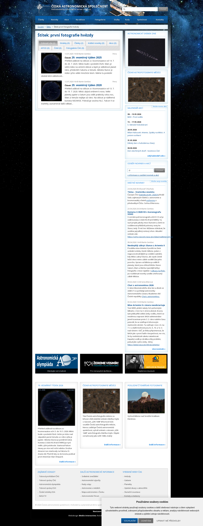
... (62, 76)
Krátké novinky (136, 182)
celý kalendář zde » (156, 155)
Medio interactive (87, 515)
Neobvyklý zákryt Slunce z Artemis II (146, 245)
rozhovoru (150, 200)
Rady (127, 19)
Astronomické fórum (90, 496)
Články (41, 19)
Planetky (128, 484)
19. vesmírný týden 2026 (50, 385)
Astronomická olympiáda (49, 484)
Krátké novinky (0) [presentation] (96, 43)
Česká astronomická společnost (55, 505)
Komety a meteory (132, 496)
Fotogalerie (100, 19)
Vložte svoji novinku (159, 181)
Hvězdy (127, 476)
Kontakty (160, 19)
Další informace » (67, 461)
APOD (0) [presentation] (45, 48)
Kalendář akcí (135, 108)
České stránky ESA (47, 492)
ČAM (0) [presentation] (57, 48)
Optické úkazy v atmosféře (135, 488)
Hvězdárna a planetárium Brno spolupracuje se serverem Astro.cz (99, 505)
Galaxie (127, 480)
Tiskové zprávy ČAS (47, 480)
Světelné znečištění (90, 476)
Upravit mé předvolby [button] (168, 520)
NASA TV (42, 496)
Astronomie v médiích (91, 488)
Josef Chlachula (148, 189)
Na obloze (80, 19)
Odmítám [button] (146, 520)
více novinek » (158, 349)
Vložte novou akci (160, 106)
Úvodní (41, 27)
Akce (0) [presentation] (112, 43)
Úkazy (114, 54)
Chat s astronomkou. (151, 296)
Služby (117, 19)
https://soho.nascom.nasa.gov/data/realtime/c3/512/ (150, 236)
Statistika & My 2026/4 (148, 194)
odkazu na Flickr (158, 270)
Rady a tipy (86, 484)
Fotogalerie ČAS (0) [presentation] (75, 48)
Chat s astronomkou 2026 (141, 285)
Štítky (49, 27)
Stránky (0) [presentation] (65, 43)
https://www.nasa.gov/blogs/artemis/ (144, 344)
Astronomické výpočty (91, 480)
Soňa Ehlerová (147, 282)
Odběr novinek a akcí (139, 163)
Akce (66, 19)
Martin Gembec (85, 54)
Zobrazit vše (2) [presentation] (48, 43)
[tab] (48, 43)
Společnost (142, 19)
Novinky (54, 19)
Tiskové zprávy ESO (47, 488)
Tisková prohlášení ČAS (49, 476)
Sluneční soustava (132, 492)
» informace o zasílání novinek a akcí (143, 175)
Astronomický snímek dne (142, 33)
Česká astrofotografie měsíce (144, 72)
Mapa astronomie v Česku (93, 492)
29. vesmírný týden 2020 (87, 85)
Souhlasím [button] (129, 520)
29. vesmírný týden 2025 (87, 57)
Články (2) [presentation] (78, 43)
